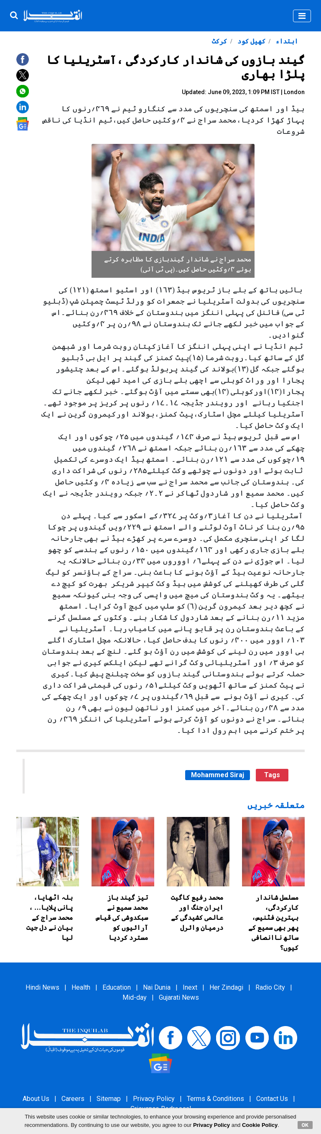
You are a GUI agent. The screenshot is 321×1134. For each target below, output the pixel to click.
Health (80, 987)
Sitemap (109, 1099)
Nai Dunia (157, 987)
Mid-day (134, 997)
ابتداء (286, 41)
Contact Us (272, 1099)
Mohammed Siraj (217, 775)
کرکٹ (219, 41)
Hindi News (42, 987)
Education (116, 987)
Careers (72, 1099)
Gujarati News (179, 997)
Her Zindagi (226, 987)
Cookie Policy (260, 1125)
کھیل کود (250, 41)
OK (305, 1124)
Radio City (270, 987)
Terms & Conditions (215, 1099)
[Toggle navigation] (302, 16)
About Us (36, 1099)
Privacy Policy (154, 1099)
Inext (190, 987)
